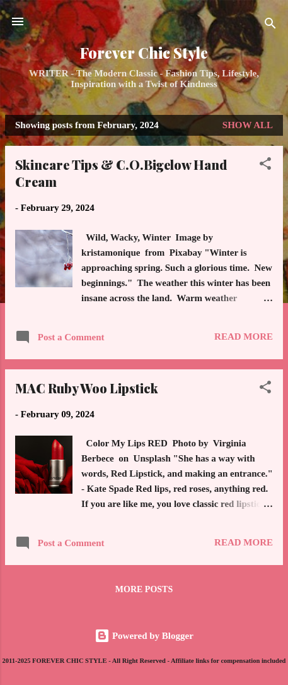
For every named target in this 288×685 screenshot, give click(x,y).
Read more (243, 336)
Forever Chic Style (144, 53)
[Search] (270, 25)
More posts (144, 589)
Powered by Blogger (144, 636)
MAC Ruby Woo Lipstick (86, 387)
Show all (247, 125)
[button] (265, 166)
